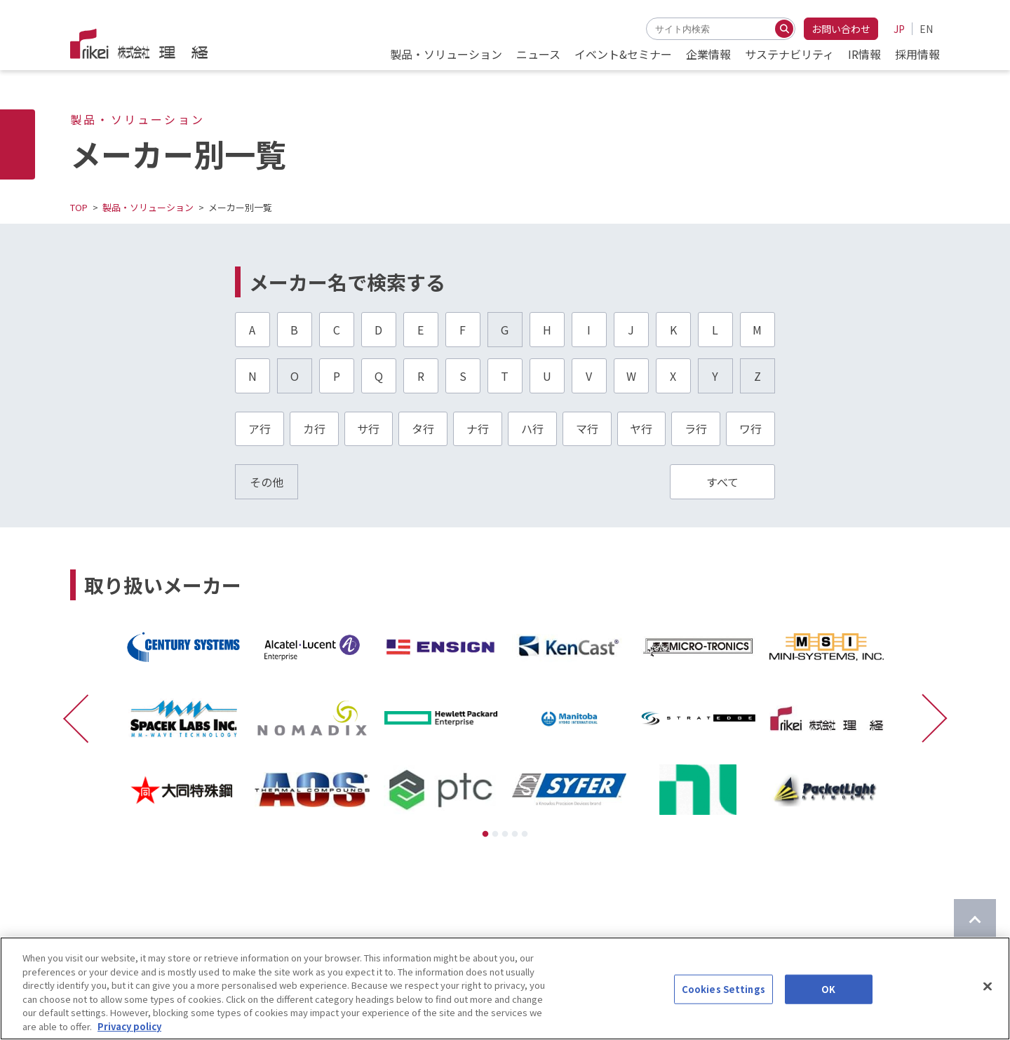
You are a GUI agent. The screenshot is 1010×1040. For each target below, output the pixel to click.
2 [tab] (495, 834)
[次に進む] (927, 718)
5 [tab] (525, 834)
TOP (79, 207)
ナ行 (477, 428)
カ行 (314, 428)
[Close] (987, 1019)
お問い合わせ (841, 29)
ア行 (259, 428)
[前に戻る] (82, 718)
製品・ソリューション (148, 207)
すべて (722, 481)
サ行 (368, 428)
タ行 (423, 428)
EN (926, 29)
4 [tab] (515, 834)
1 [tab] (485, 834)
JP (899, 29)
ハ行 (532, 428)
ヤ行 (641, 428)
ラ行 (696, 428)
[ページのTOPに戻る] (975, 920)
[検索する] (784, 29)
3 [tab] (505, 834)
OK (828, 1022)
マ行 (587, 428)
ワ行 (750, 428)
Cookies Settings (723, 1022)
